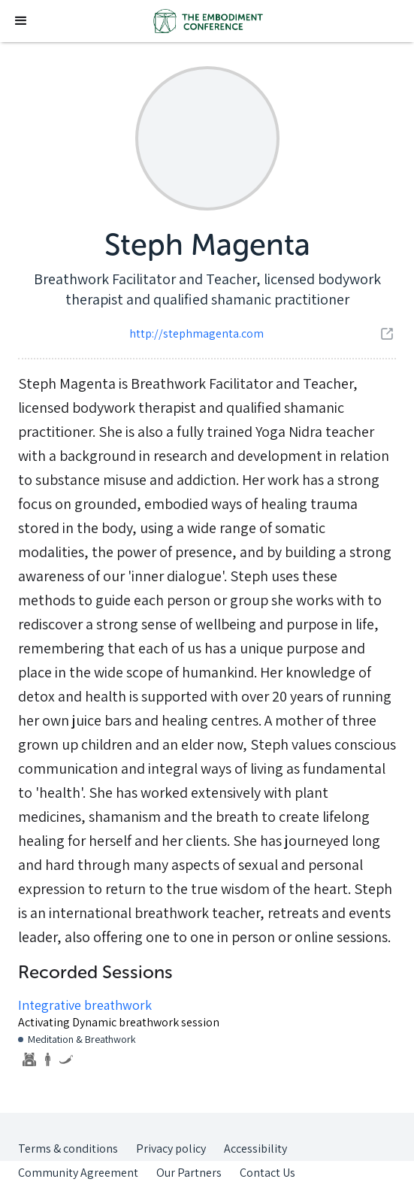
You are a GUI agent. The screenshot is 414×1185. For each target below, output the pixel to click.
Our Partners (189, 1172)
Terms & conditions (68, 1148)
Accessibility (255, 1148)
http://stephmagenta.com (196, 333)
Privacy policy (171, 1148)
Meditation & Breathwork (82, 1039)
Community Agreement (78, 1172)
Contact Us (267, 1172)
